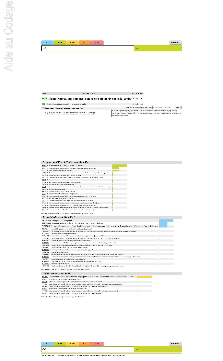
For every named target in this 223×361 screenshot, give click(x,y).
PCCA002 (45, 233)
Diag (44, 93)
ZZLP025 (45, 229)
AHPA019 (45, 250)
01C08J (44, 284)
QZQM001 (45, 247)
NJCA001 (45, 259)
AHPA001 (45, 240)
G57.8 (44, 184)
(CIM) (136, 48)
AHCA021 (45, 236)
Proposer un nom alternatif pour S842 (139, 107)
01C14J (44, 286)
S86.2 (43, 203)
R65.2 (44, 187)
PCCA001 (45, 263)
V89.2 (44, 207)
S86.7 (43, 168)
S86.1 (43, 177)
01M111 (44, 279)
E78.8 (44, 182)
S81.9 (43, 194)
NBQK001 (45, 252)
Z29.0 (44, 189)
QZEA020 (45, 245)
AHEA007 (45, 261)
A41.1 (44, 191)
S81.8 (44, 165)
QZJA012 (46, 226)
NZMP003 (45, 266)
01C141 (44, 282)
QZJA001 (45, 231)
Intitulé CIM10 (89, 93)
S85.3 (43, 210)
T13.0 (44, 205)
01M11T (44, 288)
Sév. (133, 93)
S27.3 (43, 198)
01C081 (45, 277)
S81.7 (43, 170)
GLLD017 (45, 254)
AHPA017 (45, 257)
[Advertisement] (111, 20)
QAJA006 (45, 238)
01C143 (44, 293)
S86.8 (43, 200)
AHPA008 (45, 243)
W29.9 (44, 173)
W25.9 (44, 175)
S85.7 (43, 196)
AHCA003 (46, 223)
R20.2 (44, 180)
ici (137, 113)
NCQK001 (46, 220)
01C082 (44, 291)
